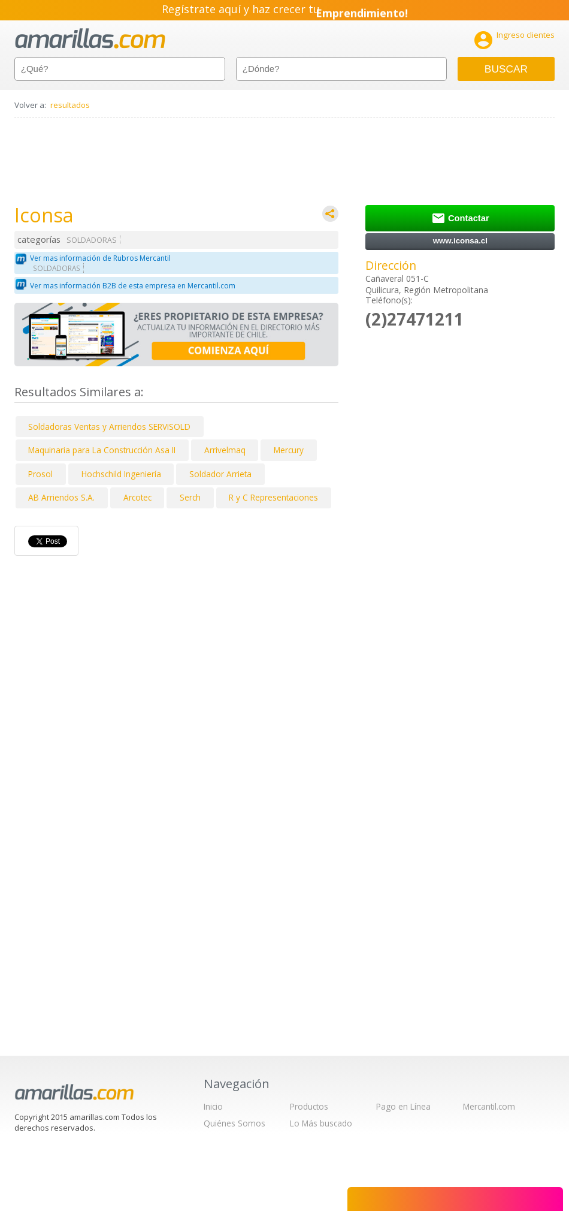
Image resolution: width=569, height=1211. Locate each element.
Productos (309, 1106)
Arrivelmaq (225, 450)
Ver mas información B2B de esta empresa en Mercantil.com (132, 286)
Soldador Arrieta (220, 474)
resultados (70, 105)
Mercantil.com (489, 1106)
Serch (190, 497)
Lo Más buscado (321, 1123)
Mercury (289, 450)
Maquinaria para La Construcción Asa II (101, 450)
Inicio (213, 1106)
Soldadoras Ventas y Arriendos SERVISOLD (109, 426)
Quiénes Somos (234, 1123)
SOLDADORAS (91, 240)
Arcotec (137, 497)
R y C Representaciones (273, 497)
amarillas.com (90, 38)
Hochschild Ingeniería (121, 474)
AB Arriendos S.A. (61, 497)
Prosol (40, 474)
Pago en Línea (403, 1106)
